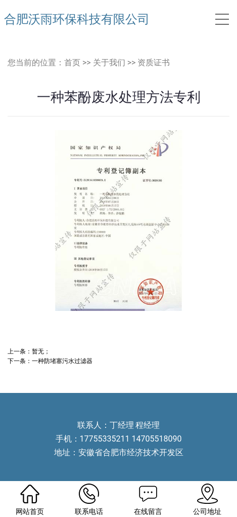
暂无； (41, 351)
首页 (72, 62)
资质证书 (153, 62)
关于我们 (109, 62)
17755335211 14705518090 (131, 439)
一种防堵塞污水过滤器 (62, 361)
